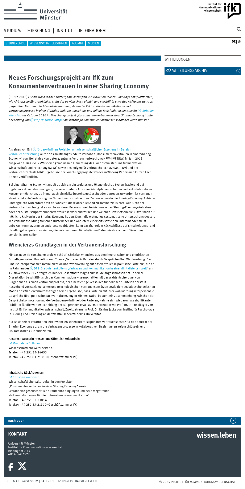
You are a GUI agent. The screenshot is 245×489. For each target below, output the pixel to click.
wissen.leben (216, 436)
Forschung (38, 31)
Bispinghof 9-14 (19, 451)
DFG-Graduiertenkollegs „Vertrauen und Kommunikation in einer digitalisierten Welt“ (91, 268)
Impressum (29, 481)
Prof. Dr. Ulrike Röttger (49, 120)
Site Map (13, 481)
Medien (93, 43)
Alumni (77, 43)
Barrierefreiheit (87, 481)
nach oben (16, 421)
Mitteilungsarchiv (189, 71)
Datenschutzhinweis (57, 481)
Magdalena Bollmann (27, 343)
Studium (12, 31)
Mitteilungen (177, 59)
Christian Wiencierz (26, 377)
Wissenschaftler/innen (48, 43)
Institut (64, 31)
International (93, 31)
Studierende (15, 43)
